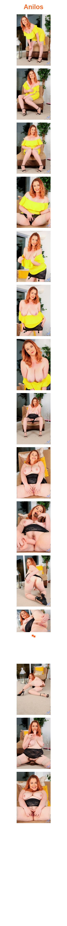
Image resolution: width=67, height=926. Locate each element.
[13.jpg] (34, 690)
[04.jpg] (34, 203)
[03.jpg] (34, 149)
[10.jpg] (34, 527)
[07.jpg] (34, 365)
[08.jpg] (34, 419)
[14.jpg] (34, 744)
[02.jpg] (34, 94)
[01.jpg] (34, 40)
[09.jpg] (34, 473)
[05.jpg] (34, 257)
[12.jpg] (34, 636)
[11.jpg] (34, 582)
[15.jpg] (34, 798)
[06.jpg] (34, 311)
